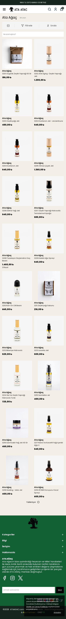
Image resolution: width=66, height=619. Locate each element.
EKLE (60, 590)
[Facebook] (4, 578)
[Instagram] (12, 578)
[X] (20, 578)
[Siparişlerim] (55, 9)
